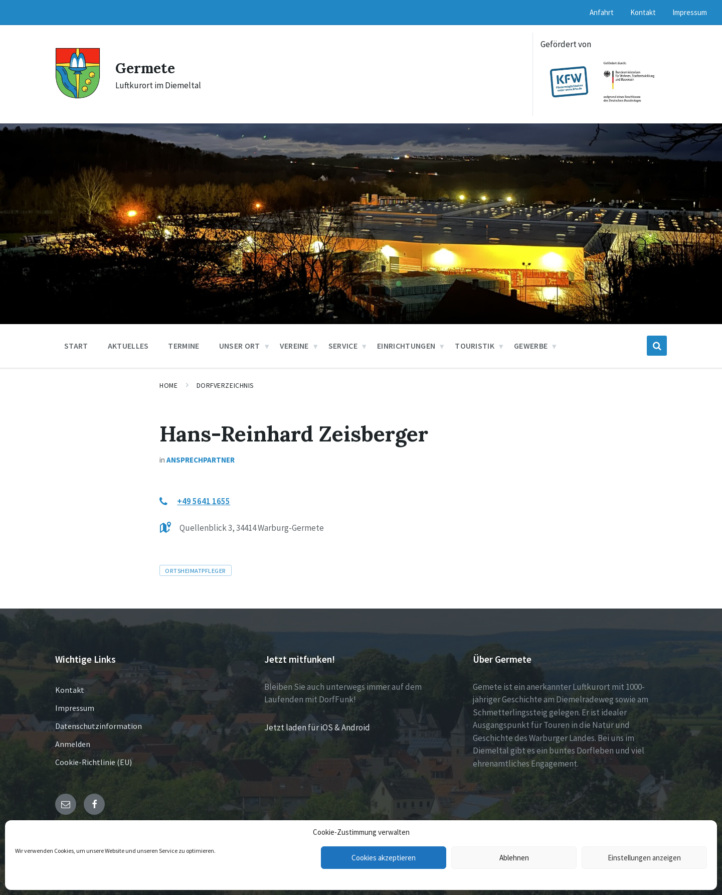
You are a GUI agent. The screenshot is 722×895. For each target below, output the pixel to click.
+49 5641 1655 (203, 501)
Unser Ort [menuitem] (239, 346)
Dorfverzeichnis (225, 385)
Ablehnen (514, 857)
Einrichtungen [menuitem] (406, 346)
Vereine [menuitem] (294, 346)
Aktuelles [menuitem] (128, 346)
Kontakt (69, 690)
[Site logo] (77, 95)
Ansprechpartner (200, 460)
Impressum (74, 708)
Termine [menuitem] (183, 346)
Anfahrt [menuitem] (602, 12)
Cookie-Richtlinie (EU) (93, 762)
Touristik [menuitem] (474, 346)
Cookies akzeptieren (383, 857)
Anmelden (72, 744)
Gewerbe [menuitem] (531, 346)
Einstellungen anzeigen (644, 857)
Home (168, 385)
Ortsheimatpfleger (195, 570)
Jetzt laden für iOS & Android (317, 727)
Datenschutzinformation (98, 726)
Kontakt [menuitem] (643, 12)
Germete (147, 67)
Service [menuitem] (342, 346)
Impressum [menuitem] (689, 12)
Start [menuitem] (76, 346)
